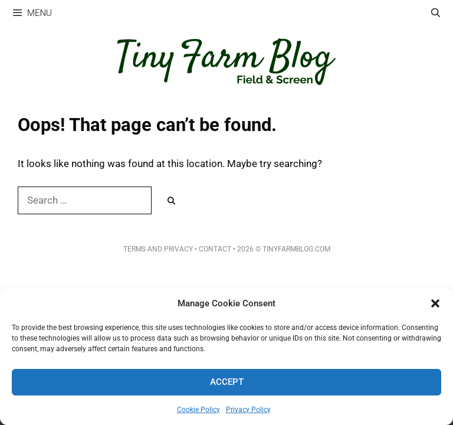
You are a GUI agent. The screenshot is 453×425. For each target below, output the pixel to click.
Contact (215, 249)
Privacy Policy (248, 410)
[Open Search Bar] (435, 13)
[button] (435, 303)
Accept (227, 382)
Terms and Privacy (158, 249)
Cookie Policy (198, 410)
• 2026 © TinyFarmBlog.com (280, 249)
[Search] (171, 201)
